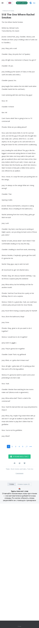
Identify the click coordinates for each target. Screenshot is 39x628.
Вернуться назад (8, 10)
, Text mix (29, 469)
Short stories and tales (18, 469)
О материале (19, 473)
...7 (26, 446)
